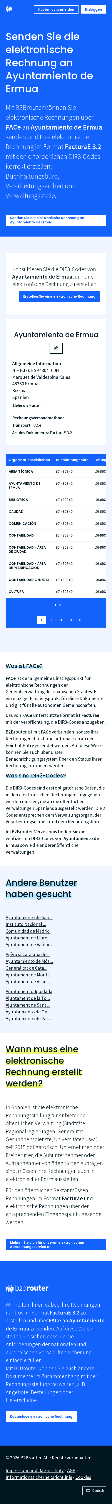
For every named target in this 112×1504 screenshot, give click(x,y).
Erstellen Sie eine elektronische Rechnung (59, 296)
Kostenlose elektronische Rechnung (41, 1416)
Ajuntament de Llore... (28, 938)
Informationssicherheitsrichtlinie (39, 1477)
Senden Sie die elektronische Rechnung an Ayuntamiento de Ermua (47, 220)
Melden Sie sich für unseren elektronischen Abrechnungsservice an (47, 1244)
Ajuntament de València (30, 944)
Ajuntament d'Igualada (29, 991)
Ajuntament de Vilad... (28, 981)
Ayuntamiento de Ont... (29, 1012)
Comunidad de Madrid (28, 931)
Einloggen (93, 9)
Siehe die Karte (26, 405)
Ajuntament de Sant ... (28, 1005)
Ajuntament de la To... (28, 998)
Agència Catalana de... (28, 954)
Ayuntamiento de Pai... (28, 1018)
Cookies (83, 1477)
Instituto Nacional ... (26, 924)
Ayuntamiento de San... (29, 917)
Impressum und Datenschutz (35, 1470)
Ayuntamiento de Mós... (29, 961)
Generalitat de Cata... (26, 968)
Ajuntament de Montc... (29, 975)
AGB (71, 1470)
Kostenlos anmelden (56, 9)
